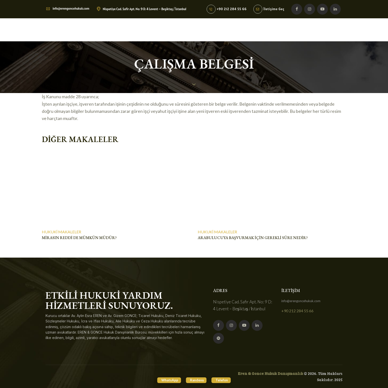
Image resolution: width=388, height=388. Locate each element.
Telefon (226, 380)
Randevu (197, 380)
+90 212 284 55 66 (297, 311)
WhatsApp (165, 380)
